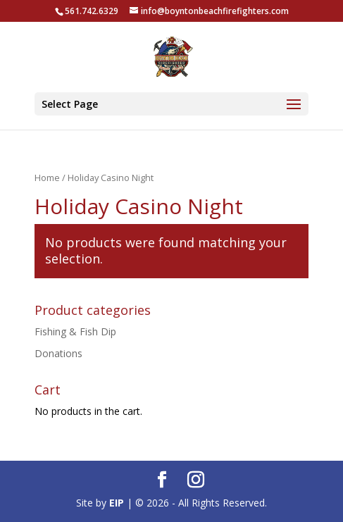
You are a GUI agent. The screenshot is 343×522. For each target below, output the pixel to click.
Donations (58, 353)
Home (47, 177)
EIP (116, 502)
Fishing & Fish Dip (75, 331)
